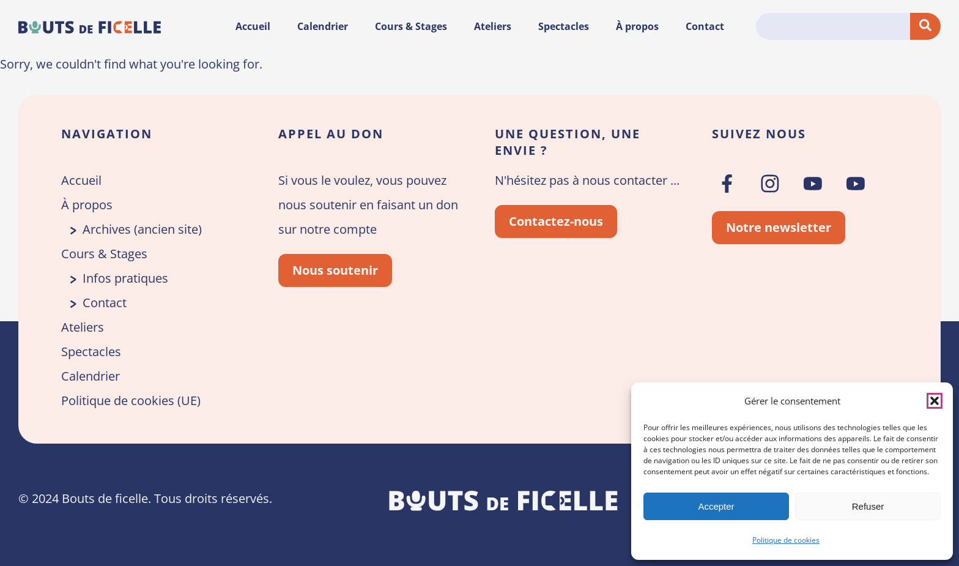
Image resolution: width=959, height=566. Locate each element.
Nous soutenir (335, 270)
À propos (637, 26)
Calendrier (322, 26)
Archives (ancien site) (142, 229)
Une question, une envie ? (567, 141)
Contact (705, 26)
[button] (934, 401)
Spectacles (563, 26)
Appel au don (330, 133)
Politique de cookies (786, 540)
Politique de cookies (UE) (131, 400)
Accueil (252, 26)
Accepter (716, 506)
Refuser (868, 506)
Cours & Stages (411, 26)
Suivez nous (759, 133)
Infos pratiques (125, 278)
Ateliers (492, 26)
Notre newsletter (778, 227)
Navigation (106, 133)
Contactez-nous (556, 221)
